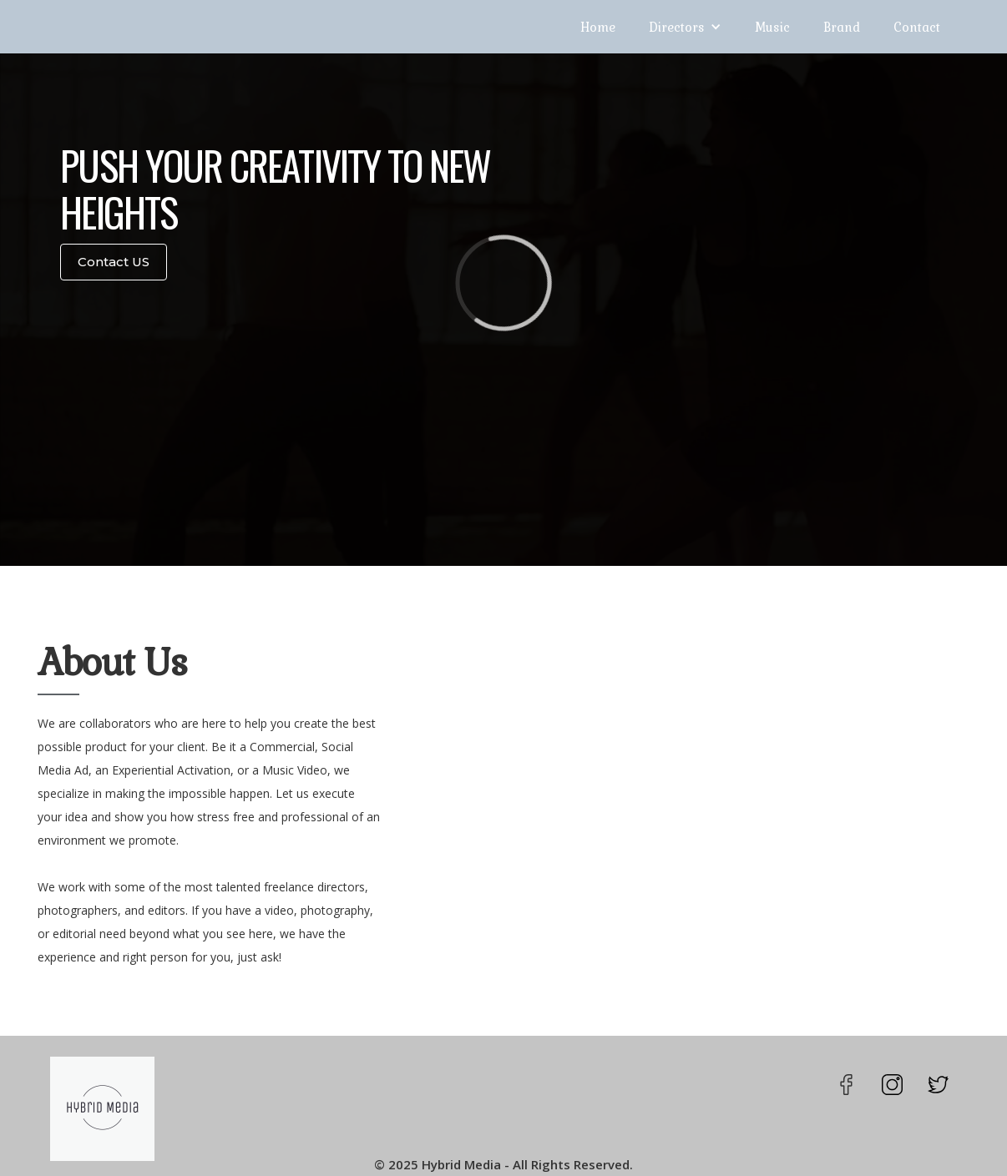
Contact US (113, 262)
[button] (685, 26)
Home (597, 27)
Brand (841, 27)
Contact (916, 27)
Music (772, 27)
